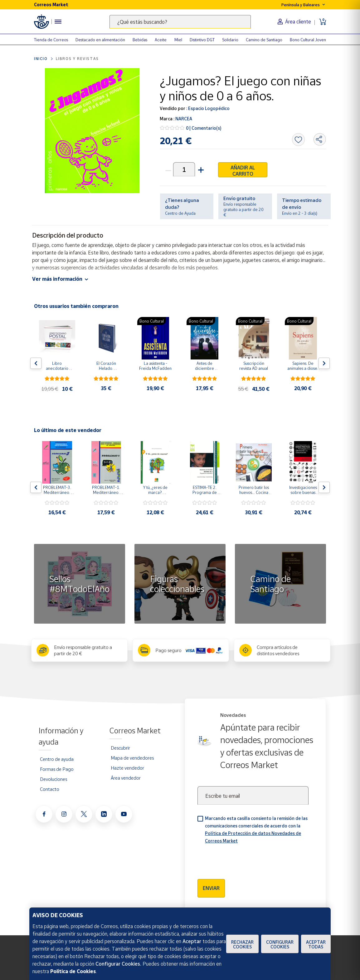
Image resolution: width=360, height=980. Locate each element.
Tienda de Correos (51, 39)
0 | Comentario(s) (203, 128)
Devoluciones (53, 779)
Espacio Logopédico (208, 108)
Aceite (161, 39)
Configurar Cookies (280, 944)
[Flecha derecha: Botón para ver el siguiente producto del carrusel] (324, 363)
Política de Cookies (73, 971)
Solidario (230, 39)
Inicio (41, 58)
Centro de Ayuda (180, 213)
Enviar (211, 888)
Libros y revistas (77, 58)
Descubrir (120, 748)
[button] (200, 169)
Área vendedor (126, 778)
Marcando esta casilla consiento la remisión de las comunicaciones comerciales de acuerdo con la (256, 829)
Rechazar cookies (242, 944)
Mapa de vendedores (132, 758)
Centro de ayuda (57, 759)
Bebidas (140, 39)
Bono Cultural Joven (308, 39)
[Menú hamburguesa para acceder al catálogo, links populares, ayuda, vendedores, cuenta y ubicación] (58, 21)
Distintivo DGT (202, 39)
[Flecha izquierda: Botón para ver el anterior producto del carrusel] (35, 363)
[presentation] (244, 859)
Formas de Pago (57, 769)
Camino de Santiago (264, 39)
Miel (178, 39)
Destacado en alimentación (100, 39)
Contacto (49, 789)
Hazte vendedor (127, 768)
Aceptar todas (316, 944)
